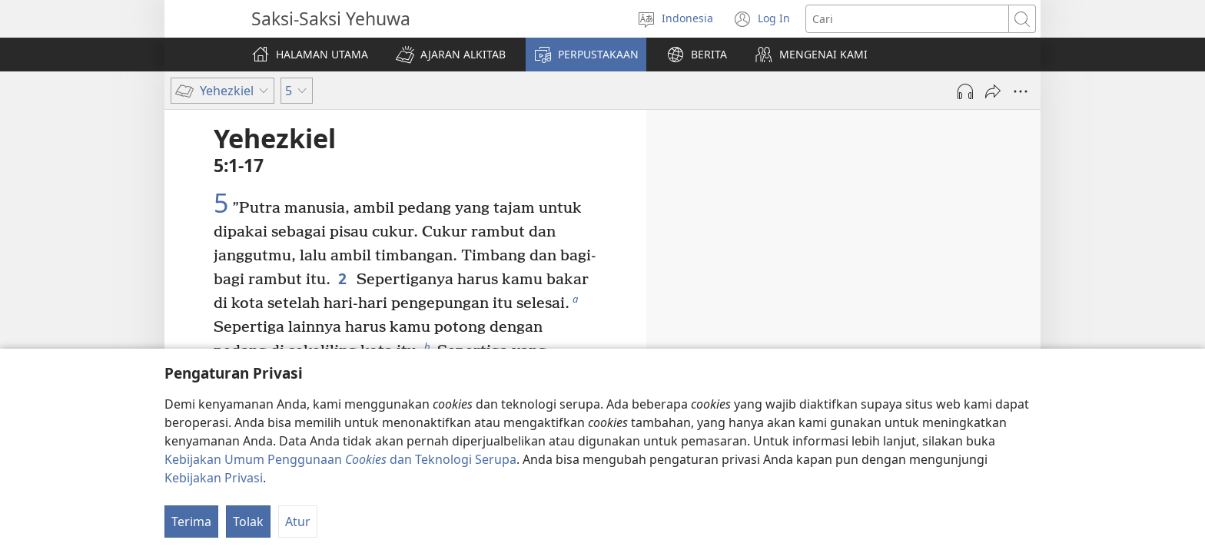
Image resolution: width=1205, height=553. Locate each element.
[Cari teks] (907, 19)
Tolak (248, 521)
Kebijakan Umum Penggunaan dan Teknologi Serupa (340, 459)
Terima (191, 521)
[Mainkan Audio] (965, 91)
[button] (450, 54)
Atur (297, 521)
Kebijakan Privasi (213, 477)
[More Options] (1020, 91)
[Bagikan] (993, 91)
